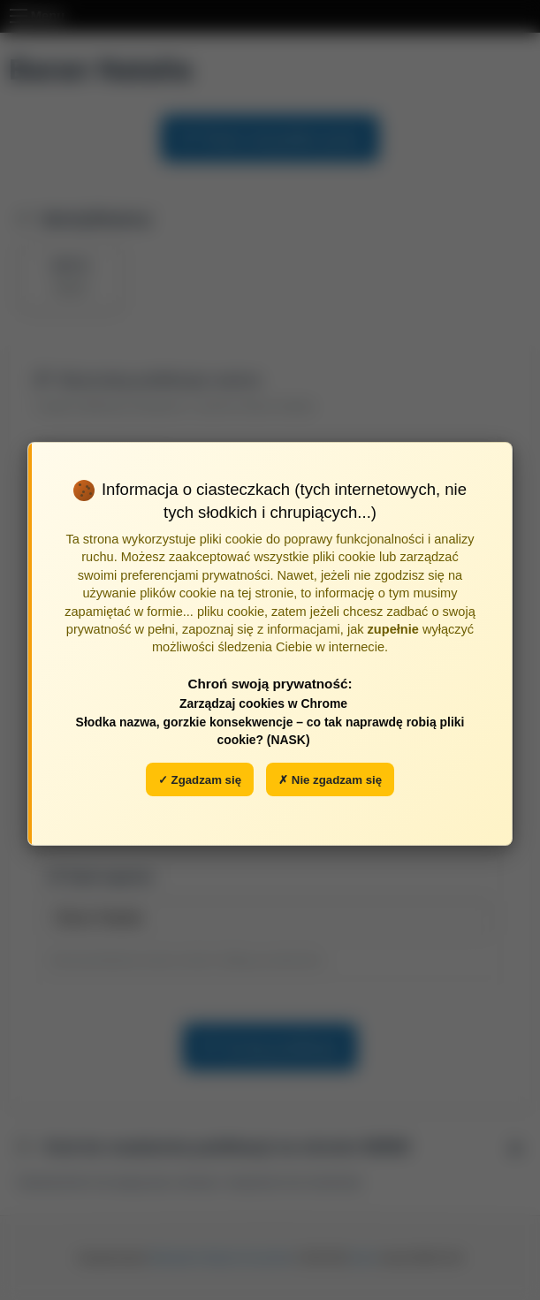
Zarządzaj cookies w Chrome (263, 703)
